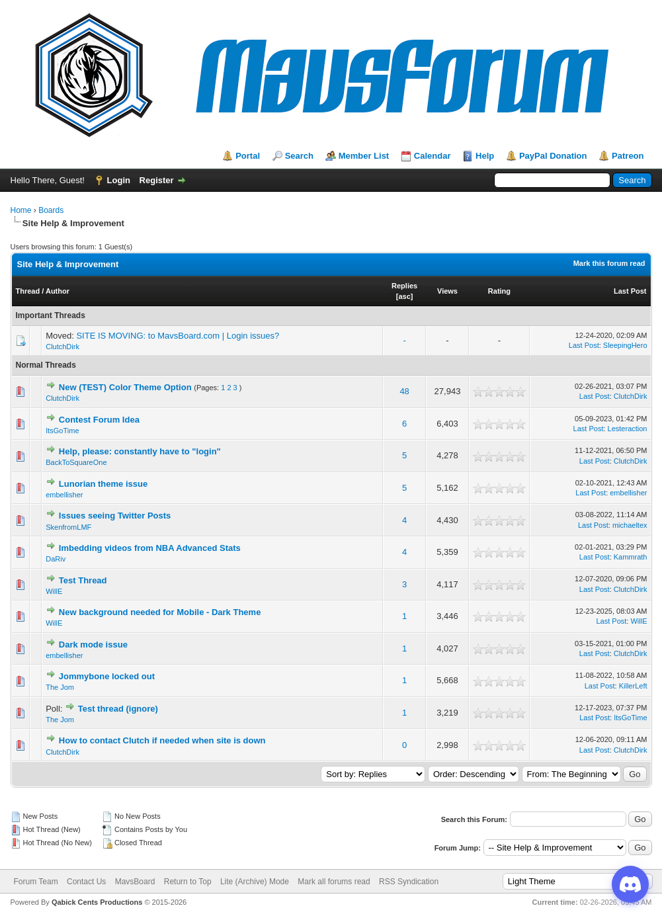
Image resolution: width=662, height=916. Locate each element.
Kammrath (630, 557)
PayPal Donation (553, 156)
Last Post (630, 291)
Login (118, 180)
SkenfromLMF (68, 527)
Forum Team (36, 881)
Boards (50, 210)
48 (404, 391)
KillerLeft (633, 686)
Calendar (432, 156)
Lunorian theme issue (103, 484)
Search (299, 156)
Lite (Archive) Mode (254, 881)
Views (447, 291)
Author (57, 291)
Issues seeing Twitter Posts (115, 515)
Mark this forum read (609, 263)
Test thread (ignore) (118, 709)
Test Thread (83, 580)
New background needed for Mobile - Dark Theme (160, 612)
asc (404, 296)
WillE (54, 591)
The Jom (60, 687)
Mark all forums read (334, 881)
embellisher (64, 495)
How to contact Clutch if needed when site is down (162, 740)
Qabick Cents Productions (97, 902)
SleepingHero (625, 345)
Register (157, 180)
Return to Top (188, 881)
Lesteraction (627, 429)
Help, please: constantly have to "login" (140, 451)
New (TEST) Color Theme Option (125, 387)
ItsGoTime (62, 431)
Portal (247, 156)
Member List (364, 156)
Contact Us (86, 881)
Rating (499, 291)
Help (485, 156)
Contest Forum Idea (99, 420)
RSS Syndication (408, 881)
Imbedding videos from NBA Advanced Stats (150, 548)
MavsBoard (135, 881)
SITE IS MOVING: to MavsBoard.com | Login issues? (177, 336)
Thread (28, 291)
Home (21, 210)
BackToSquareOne (76, 462)
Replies (404, 286)
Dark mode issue (93, 644)
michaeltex (629, 525)
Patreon (627, 156)
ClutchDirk (62, 347)
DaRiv (55, 559)
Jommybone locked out (107, 676)
